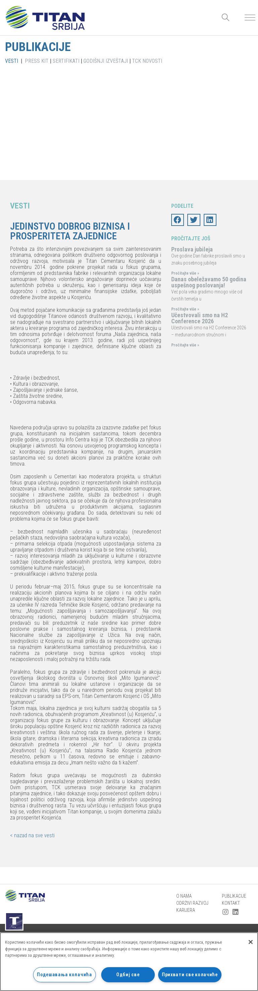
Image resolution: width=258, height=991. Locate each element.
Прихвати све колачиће (190, 975)
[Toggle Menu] (250, 17)
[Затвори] (250, 942)
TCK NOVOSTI (147, 61)
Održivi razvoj (192, 903)
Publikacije (234, 896)
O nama (184, 896)
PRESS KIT (37, 61)
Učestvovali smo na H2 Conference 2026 (199, 318)
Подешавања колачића (64, 975)
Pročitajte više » (185, 273)
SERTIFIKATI (66, 61)
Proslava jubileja (192, 249)
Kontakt (231, 903)
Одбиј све (127, 975)
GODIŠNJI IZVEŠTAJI (105, 61)
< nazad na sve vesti (32, 835)
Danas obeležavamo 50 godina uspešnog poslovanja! (208, 282)
